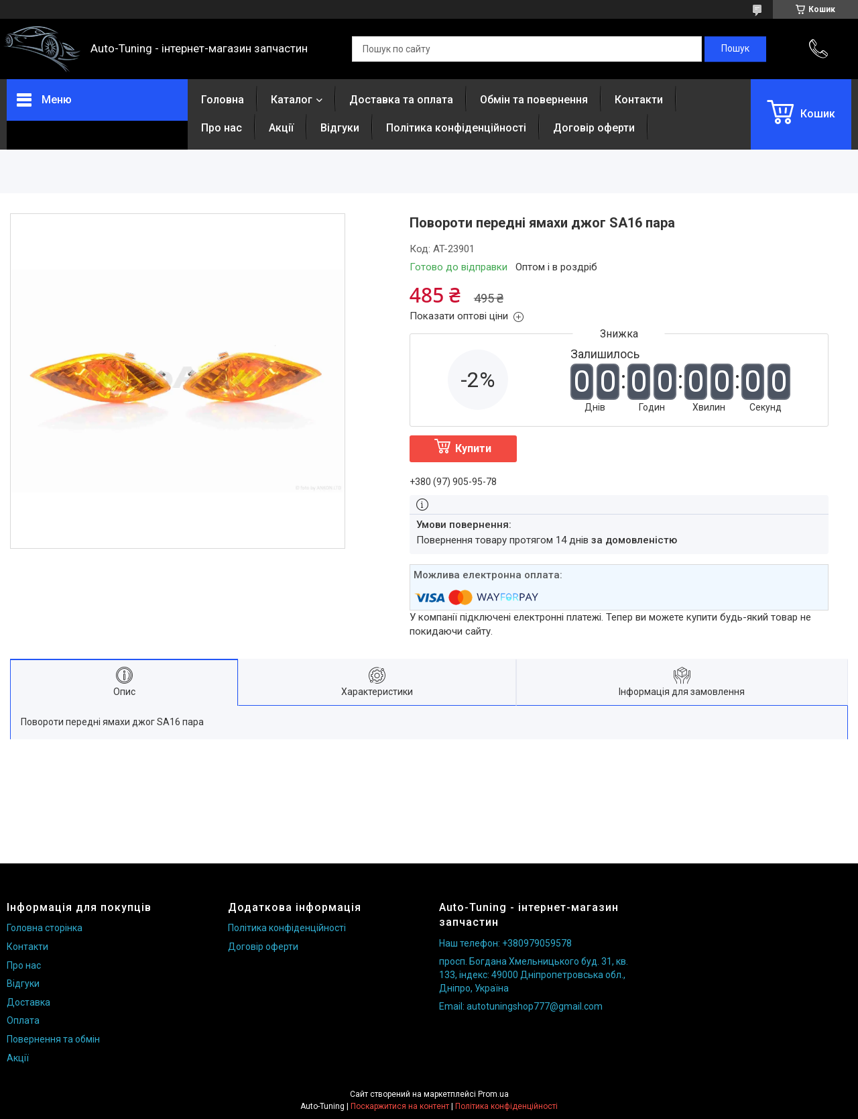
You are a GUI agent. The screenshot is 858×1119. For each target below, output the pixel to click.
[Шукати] (735, 49)
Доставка (28, 1002)
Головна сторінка (44, 927)
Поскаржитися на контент (400, 1106)
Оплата (23, 1020)
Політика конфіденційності (456, 127)
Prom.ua (493, 1094)
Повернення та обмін (53, 1039)
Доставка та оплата (401, 99)
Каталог (291, 99)
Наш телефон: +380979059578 (505, 943)
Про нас (221, 127)
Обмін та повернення (534, 99)
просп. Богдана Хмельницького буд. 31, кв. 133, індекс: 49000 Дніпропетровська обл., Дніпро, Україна (533, 974)
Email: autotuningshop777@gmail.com (521, 1006)
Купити (473, 448)
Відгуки (339, 127)
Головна (222, 99)
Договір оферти (594, 127)
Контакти (639, 99)
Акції (281, 127)
